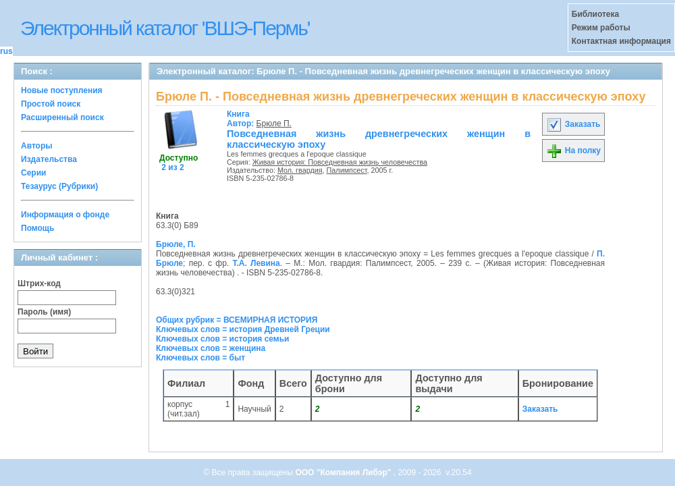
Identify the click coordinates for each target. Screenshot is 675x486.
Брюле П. (274, 123)
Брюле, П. (176, 244)
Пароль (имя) (44, 312)
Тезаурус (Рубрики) (59, 186)
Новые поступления (62, 90)
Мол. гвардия (300, 170)
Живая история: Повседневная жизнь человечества (339, 162)
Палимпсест (347, 170)
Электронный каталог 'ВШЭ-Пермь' (165, 28)
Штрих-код (39, 283)
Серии (33, 173)
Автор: (241, 118)
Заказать (573, 124)
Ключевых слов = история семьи (223, 339)
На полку (573, 150)
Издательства (49, 159)
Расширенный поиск (62, 117)
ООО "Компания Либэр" (344, 472)
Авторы (37, 146)
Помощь (37, 228)
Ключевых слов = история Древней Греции (243, 329)
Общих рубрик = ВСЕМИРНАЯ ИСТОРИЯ (236, 320)
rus (6, 51)
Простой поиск (50, 104)
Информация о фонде (65, 214)
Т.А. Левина (255, 263)
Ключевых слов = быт (200, 357)
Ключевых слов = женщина (210, 348)
